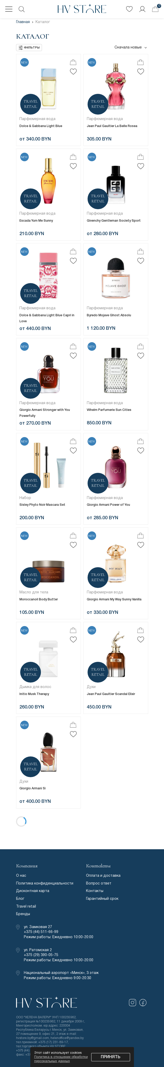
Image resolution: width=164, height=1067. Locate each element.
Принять (110, 1057)
